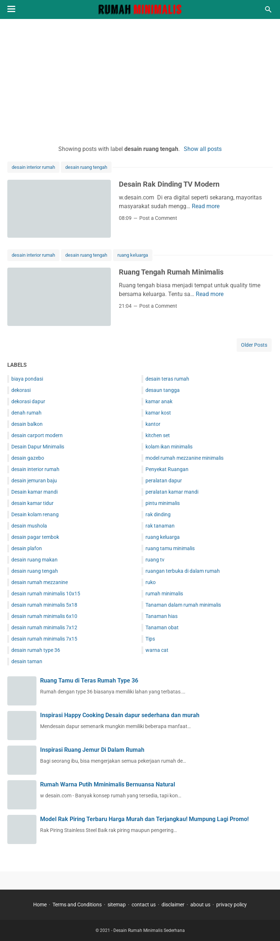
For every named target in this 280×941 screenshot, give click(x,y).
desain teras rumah (167, 379)
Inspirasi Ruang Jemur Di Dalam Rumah (92, 749)
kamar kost (158, 413)
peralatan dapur (163, 480)
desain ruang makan (34, 560)
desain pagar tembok (35, 537)
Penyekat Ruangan (166, 469)
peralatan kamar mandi (171, 492)
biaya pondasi (27, 379)
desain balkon (27, 424)
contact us (144, 904)
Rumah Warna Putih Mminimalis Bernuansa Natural (107, 784)
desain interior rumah (33, 167)
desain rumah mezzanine (39, 582)
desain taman (26, 661)
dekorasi (21, 390)
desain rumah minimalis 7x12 (44, 627)
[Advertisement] (140, 81)
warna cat (156, 650)
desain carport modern (37, 435)
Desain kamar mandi (34, 492)
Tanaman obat (162, 627)
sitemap (117, 904)
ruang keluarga (132, 255)
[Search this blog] (268, 9)
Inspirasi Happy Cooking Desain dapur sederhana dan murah (119, 715)
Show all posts (203, 148)
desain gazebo (27, 458)
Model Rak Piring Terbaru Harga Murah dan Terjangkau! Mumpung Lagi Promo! (144, 819)
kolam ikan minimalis (168, 447)
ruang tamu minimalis (170, 548)
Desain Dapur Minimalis (37, 447)
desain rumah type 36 (35, 650)
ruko (150, 582)
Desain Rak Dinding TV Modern (169, 184)
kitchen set (157, 435)
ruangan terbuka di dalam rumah (182, 571)
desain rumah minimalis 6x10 (44, 616)
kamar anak (158, 401)
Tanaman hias (161, 616)
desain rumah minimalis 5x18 (44, 605)
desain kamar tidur (32, 503)
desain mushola (29, 526)
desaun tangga (162, 390)
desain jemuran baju (34, 480)
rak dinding (158, 514)
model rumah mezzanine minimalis (184, 458)
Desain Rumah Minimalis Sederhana (149, 930)
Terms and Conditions (77, 904)
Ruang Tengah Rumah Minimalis (171, 272)
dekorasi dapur (28, 401)
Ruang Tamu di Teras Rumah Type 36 (89, 680)
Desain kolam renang (35, 514)
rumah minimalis (164, 593)
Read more (205, 206)
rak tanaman (160, 526)
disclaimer (173, 904)
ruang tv (154, 560)
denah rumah (26, 413)
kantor (152, 424)
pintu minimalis (162, 503)
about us (200, 904)
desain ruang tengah (86, 167)
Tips (150, 639)
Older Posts (254, 345)
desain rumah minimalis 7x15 (44, 639)
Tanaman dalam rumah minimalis (183, 605)
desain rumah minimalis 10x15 (45, 593)
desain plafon (26, 548)
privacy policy (231, 904)
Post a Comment (158, 218)
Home (40, 904)
